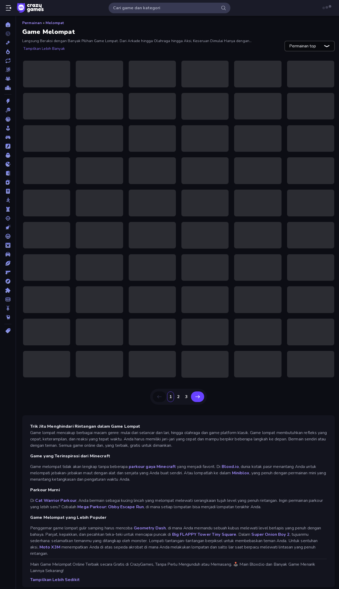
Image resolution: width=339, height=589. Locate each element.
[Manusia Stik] (8, 200)
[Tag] (8, 330)
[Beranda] (8, 24)
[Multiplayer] (8, 78)
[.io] (8, 164)
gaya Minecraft (161, 459)
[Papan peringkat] (8, 87)
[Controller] (8, 137)
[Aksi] (8, 101)
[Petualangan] (8, 281)
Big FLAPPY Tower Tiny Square (204, 527)
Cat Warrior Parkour (56, 493)
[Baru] (8, 42)
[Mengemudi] (8, 236)
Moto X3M (49, 539)
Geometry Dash (150, 520)
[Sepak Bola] (8, 299)
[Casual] (8, 128)
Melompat (55, 22)
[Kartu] (8, 182)
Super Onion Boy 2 (270, 527)
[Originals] (8, 69)
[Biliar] (8, 110)
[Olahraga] (8, 263)
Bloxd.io (230, 459)
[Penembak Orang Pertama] (8, 272)
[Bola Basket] (8, 119)
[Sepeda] (8, 308)
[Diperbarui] (8, 60)
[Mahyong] (8, 191)
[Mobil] (8, 254)
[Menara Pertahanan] (8, 209)
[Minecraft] (8, 245)
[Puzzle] (8, 290)
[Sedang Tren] (8, 51)
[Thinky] (8, 317)
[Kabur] (8, 173)
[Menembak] (8, 218)
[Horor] (8, 155)
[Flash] (8, 146)
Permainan (32, 22)
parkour (137, 459)
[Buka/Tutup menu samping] (8, 8)
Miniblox (240, 465)
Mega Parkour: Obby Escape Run (110, 499)
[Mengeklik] (8, 227)
